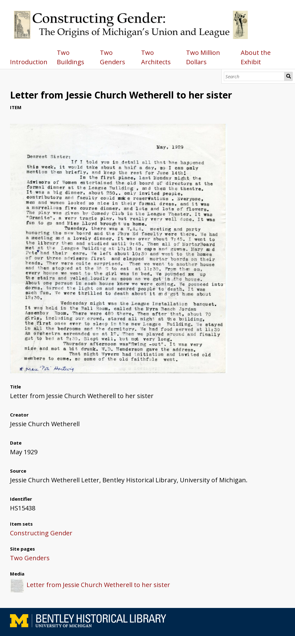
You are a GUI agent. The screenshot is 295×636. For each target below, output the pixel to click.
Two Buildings (70, 57)
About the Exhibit (256, 57)
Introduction (28, 62)
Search (288, 76)
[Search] (254, 76)
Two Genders (112, 57)
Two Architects (156, 57)
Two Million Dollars (203, 57)
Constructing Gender (41, 533)
